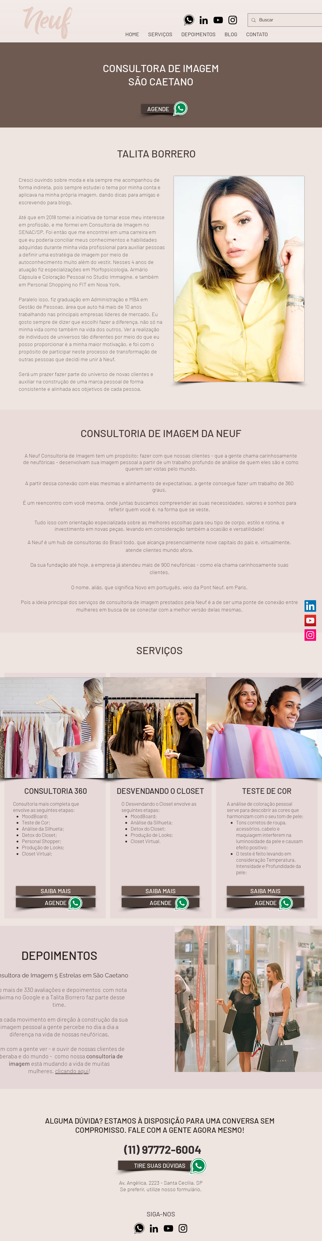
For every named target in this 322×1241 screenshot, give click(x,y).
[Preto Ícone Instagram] (232, 20)
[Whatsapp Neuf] (189, 20)
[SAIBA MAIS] (55, 890)
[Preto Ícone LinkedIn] (203, 20)
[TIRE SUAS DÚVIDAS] (159, 1165)
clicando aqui (72, 1070)
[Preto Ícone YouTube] (218, 20)
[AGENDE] (161, 108)
